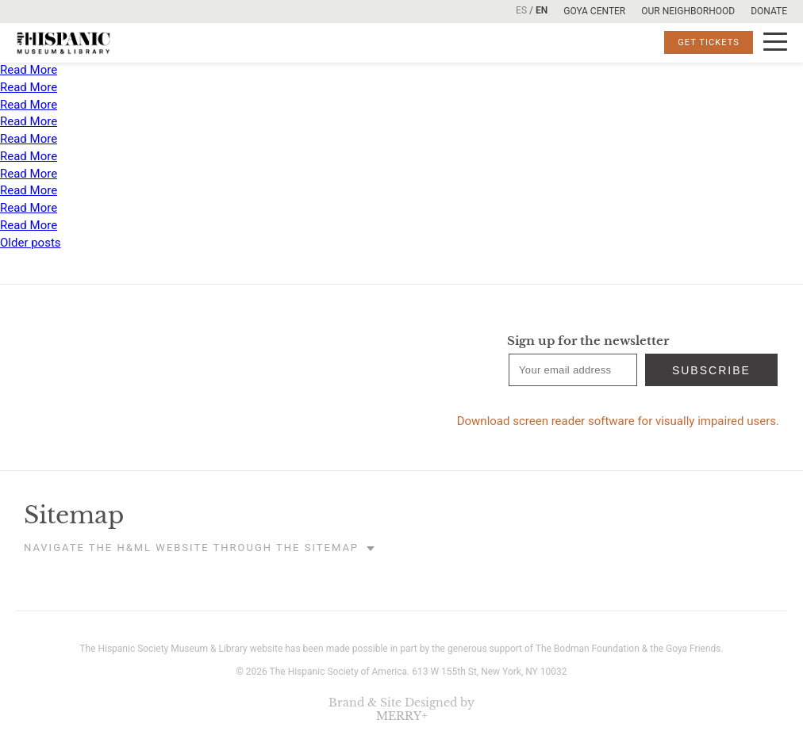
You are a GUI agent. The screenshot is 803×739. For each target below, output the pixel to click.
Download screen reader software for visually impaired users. (618, 421)
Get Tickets (709, 42)
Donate (769, 11)
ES (521, 10)
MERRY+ (402, 716)
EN (542, 10)
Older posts (30, 242)
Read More (28, 70)
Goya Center (594, 11)
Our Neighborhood (688, 11)
